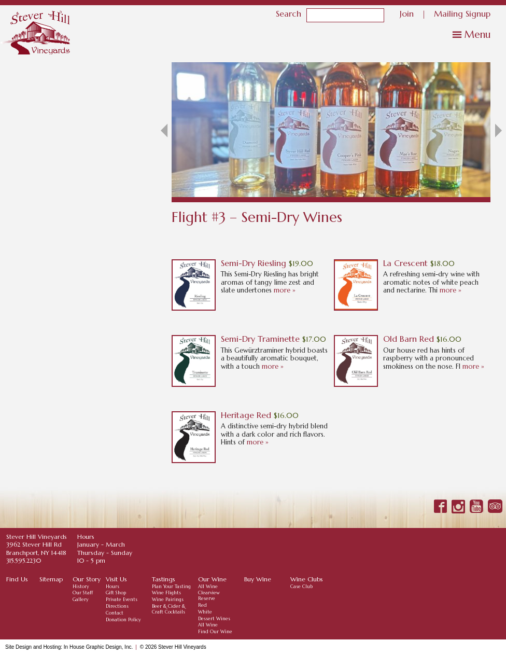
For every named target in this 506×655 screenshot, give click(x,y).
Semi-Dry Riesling (253, 263)
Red (202, 605)
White (205, 612)
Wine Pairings (168, 599)
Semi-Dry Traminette (260, 339)
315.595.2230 (23, 560)
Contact (114, 613)
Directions (117, 606)
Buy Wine (257, 579)
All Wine (208, 586)
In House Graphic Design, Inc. (98, 647)
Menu (477, 34)
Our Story (87, 579)
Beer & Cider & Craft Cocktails (168, 609)
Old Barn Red (408, 339)
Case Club (301, 586)
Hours (112, 586)
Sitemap (51, 579)
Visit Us (116, 579)
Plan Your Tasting (171, 586)
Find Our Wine (215, 632)
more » (285, 290)
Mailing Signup (462, 13)
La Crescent (405, 263)
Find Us (17, 579)
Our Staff (83, 593)
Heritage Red (246, 415)
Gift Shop (116, 593)
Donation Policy (123, 620)
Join (407, 13)
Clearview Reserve (209, 596)
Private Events (121, 599)
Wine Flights (166, 593)
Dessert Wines (214, 619)
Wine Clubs (306, 579)
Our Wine (212, 579)
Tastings (163, 579)
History (81, 586)
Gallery (81, 599)
